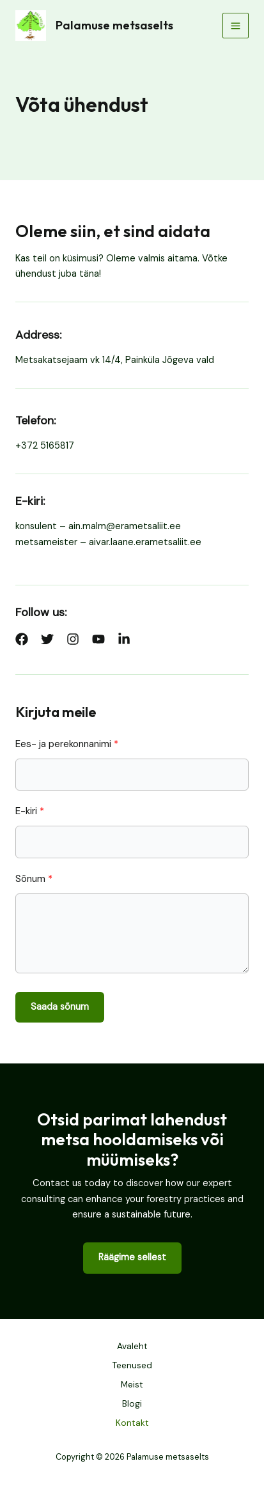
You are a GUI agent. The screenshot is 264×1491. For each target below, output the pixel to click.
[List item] (21, 639)
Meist (132, 1384)
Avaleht (132, 1346)
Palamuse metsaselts (114, 25)
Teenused (132, 1365)
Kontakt (132, 1422)
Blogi (132, 1403)
